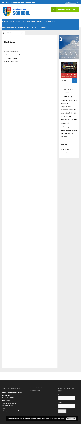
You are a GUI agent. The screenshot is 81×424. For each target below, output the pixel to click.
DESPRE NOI (10, 21)
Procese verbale (11, 57)
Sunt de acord (71, 418)
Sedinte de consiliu (12, 60)
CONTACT (43, 27)
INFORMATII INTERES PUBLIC (42, 21)
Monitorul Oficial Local (64, 9)
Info (28, 27)
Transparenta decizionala (13, 27)
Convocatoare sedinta (13, 54)
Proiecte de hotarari (12, 51)
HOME (4, 21)
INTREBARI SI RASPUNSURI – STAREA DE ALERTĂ (69, 119)
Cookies (32, 387)
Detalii (62, 418)
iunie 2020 (66, 148)
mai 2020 (66, 152)
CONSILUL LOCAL (23, 21)
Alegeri (35, 27)
